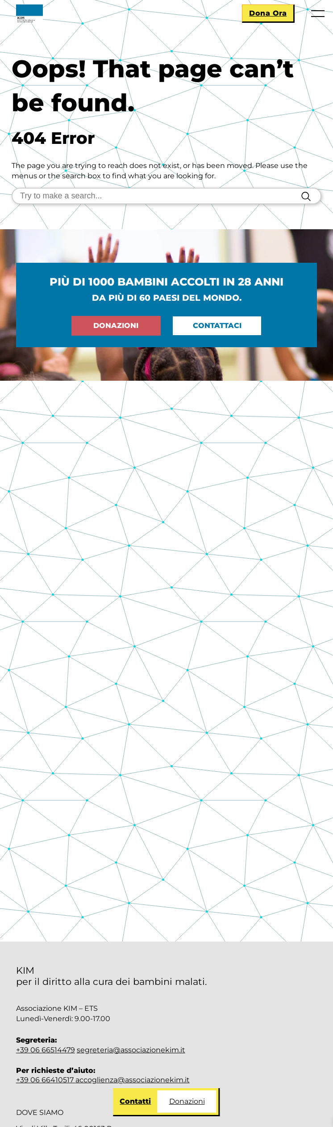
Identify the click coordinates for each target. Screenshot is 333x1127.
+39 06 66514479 (45, 1050)
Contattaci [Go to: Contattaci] (217, 325)
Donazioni (187, 1101)
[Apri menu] (317, 15)
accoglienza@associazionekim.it (132, 1080)
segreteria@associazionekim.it (131, 1050)
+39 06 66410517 (45, 1080)
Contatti (135, 1101)
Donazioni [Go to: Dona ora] (115, 325)
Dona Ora (268, 13)
